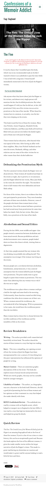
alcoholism (7, 479)
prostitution (19, 479)
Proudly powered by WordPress (13, 485)
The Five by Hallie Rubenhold (13, 91)
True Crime (31, 477)
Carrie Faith (20, 477)
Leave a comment (31, 479)
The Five (8, 54)
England (13, 479)
